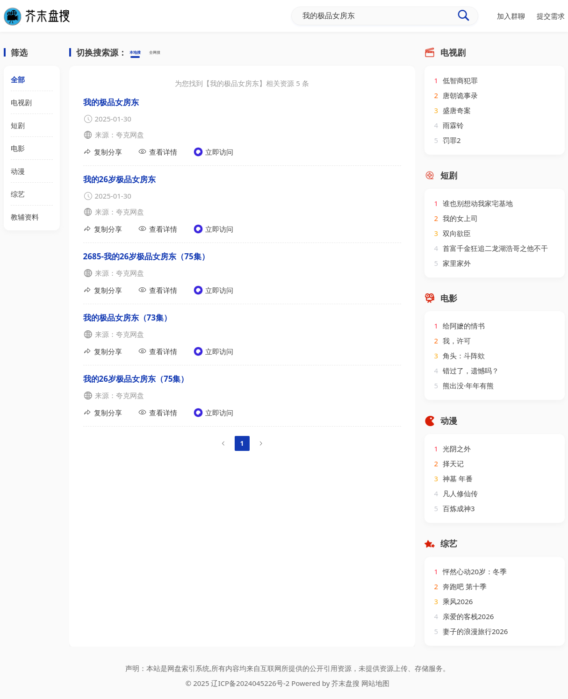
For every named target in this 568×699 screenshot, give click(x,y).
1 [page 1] (242, 443)
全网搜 (169, 52)
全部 (18, 79)
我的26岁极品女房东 (119, 179)
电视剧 (21, 102)
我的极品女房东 (111, 102)
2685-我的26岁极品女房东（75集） (146, 256)
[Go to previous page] (223, 443)
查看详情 (157, 151)
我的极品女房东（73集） (127, 317)
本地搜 (140, 52)
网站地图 (375, 683)
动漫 (18, 171)
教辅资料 (25, 216)
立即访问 (213, 152)
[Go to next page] (260, 443)
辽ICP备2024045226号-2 (250, 683)
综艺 (18, 194)
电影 (18, 148)
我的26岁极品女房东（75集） (136, 378)
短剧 (18, 125)
